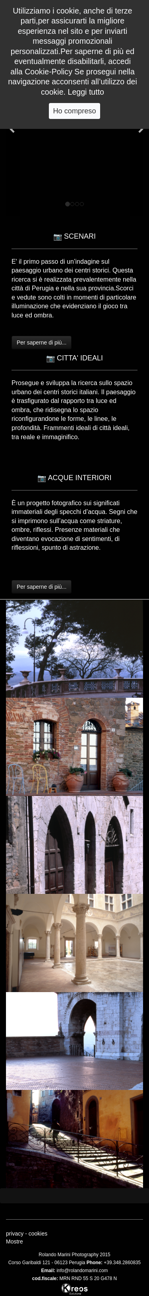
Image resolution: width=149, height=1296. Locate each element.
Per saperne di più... (41, 342)
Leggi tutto (86, 92)
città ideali (113, 427)
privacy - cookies (26, 1233)
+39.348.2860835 (122, 1262)
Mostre (14, 1241)
